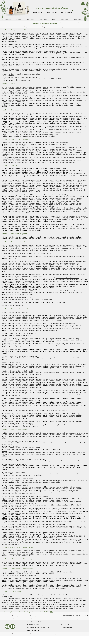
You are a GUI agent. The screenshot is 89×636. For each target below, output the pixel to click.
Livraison (66, 624)
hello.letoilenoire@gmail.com (18, 81)
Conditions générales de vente (38, 622)
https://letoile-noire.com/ (32, 38)
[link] (83, 3)
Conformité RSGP (33, 624)
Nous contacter (68, 627)
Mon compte (66, 622)
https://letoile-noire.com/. (16, 94)
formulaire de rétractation (67, 278)
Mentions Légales (33, 630)
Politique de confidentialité (38, 627)
